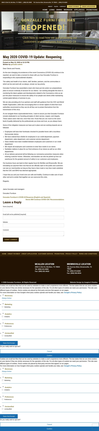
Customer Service (45, 254)
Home (45, 10)
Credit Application (88, 6)
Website (5, 222)
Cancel (49, 351)
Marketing (8, 304)
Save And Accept (9, 343)
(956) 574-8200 (63, 2)
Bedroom (68, 10)
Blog (56, 6)
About (50, 6)
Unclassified (9, 333)
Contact (63, 6)
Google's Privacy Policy (73, 292)
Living (52, 10)
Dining (59, 10)
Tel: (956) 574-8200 (74, 271)
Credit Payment (73, 6)
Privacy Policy (71, 254)
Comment (6, 230)
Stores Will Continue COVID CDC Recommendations (45, 199)
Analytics (8, 314)
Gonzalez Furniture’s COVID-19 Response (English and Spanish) (26, 197)
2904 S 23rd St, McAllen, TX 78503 (11, 2)
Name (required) (8, 206)
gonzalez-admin (16, 64)
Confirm (49, 355)
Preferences (9, 323)
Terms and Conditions (88, 254)
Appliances (79, 10)
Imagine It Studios (91, 282)
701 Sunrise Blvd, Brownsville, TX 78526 (45, 2)
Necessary (8, 295)
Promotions (91, 10)
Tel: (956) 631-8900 (42, 269)
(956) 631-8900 (27, 2)
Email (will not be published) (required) (14, 214)
